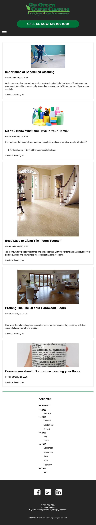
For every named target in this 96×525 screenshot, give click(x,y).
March (46, 441)
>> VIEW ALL (45, 406)
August (47, 429)
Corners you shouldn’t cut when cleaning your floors (42, 371)
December (48, 448)
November (48, 452)
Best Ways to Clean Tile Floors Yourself (33, 240)
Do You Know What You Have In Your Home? (37, 130)
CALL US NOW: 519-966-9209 (48, 24)
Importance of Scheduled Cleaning (29, 72)
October (47, 421)
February (48, 465)
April (46, 460)
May (45, 472)
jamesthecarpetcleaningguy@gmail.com (49, 510)
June (46, 456)
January (47, 413)
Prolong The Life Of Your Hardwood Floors (35, 308)
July (45, 436)
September (48, 425)
